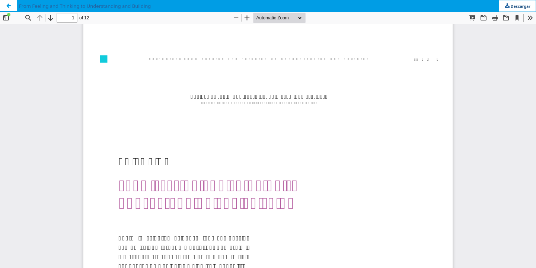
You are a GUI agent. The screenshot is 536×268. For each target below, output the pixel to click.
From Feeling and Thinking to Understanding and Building (85, 6)
